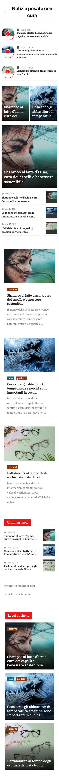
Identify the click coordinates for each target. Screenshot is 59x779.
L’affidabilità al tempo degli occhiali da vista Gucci (27, 475)
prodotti (13, 289)
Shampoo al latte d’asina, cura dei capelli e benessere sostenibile (14, 118)
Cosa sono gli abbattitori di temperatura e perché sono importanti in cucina (37, 54)
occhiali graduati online (17, 594)
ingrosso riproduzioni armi (19, 585)
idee (11, 378)
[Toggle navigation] (6, 12)
